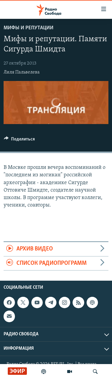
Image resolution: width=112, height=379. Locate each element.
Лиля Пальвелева (22, 72)
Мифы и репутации (28, 28)
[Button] (19, 140)
